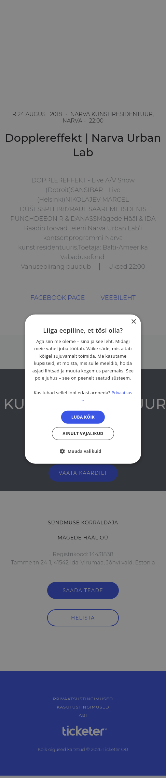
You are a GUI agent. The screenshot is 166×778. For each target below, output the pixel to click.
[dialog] (83, 389)
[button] (83, 451)
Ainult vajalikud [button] (83, 433)
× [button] (133, 321)
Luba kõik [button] (83, 417)
